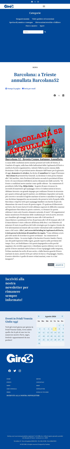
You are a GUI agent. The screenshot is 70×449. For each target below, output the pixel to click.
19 (48, 336)
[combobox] (33, 32)
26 (48, 340)
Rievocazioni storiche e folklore (48, 22)
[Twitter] (35, 2)
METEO (38, 378)
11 (43, 332)
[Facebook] (32, 2)
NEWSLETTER (40, 388)
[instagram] (19, 368)
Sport (42, 26)
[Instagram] (38, 2)
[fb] (9, 368)
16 (63, 332)
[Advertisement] (35, 46)
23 (63, 336)
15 (59, 332)
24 (39, 340)
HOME (8, 378)
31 (39, 343)
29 (59, 340)
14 (55, 332)
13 (51, 332)
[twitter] (14, 368)
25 (43, 340)
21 (55, 336)
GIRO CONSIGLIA (12, 388)
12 (48, 332)
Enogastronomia (22, 19)
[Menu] (44, 6)
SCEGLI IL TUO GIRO (42, 392)
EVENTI (9, 382)
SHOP (38, 385)
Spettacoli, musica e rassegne (21, 22)
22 (59, 336)
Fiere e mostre (31, 26)
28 (55, 340)
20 (51, 336)
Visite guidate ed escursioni (43, 19)
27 (51, 340)
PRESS (8, 392)
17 (39, 336)
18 (43, 336)
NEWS (8, 385)
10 (39, 332)
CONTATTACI (40, 382)
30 (63, 340)
